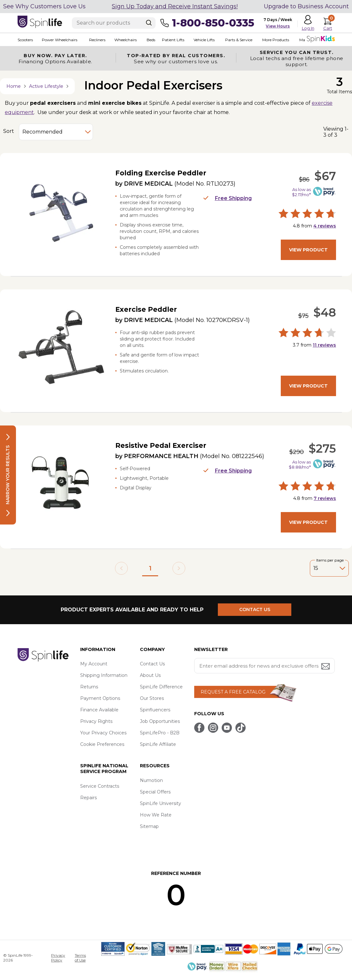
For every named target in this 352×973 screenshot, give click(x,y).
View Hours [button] (278, 26)
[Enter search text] (114, 23)
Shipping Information (103, 675)
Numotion (151, 780)
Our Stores (152, 698)
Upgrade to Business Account (306, 6)
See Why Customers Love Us (44, 6)
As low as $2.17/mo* (301, 192)
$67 (325, 176)
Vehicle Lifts (204, 39)
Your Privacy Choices (103, 733)
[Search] (149, 23)
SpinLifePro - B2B (160, 733)
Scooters (25, 39)
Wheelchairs (125, 39)
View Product (308, 250)
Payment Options (100, 698)
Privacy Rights (96, 721)
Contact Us (152, 664)
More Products (275, 39)
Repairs (88, 798)
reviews (324, 226)
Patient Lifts (173, 39)
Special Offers (155, 792)
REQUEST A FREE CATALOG (233, 692)
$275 (322, 448)
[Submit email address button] (326, 666)
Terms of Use (80, 957)
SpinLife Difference (161, 687)
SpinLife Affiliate (158, 744)
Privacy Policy (58, 957)
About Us (150, 675)
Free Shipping (227, 198)
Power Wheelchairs (59, 39)
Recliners (97, 39)
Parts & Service (238, 39)
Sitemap (149, 826)
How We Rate (156, 815)
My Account (93, 664)
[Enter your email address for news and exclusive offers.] (264, 665)
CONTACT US (254, 609)
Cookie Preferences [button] (102, 744)
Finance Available (99, 710)
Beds (151, 39)
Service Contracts (99, 786)
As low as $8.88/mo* (300, 464)
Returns (89, 687)
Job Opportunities (160, 721)
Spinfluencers (155, 710)
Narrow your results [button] (8, 475)
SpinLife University (160, 803)
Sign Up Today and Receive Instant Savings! (175, 6)
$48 (324, 312)
